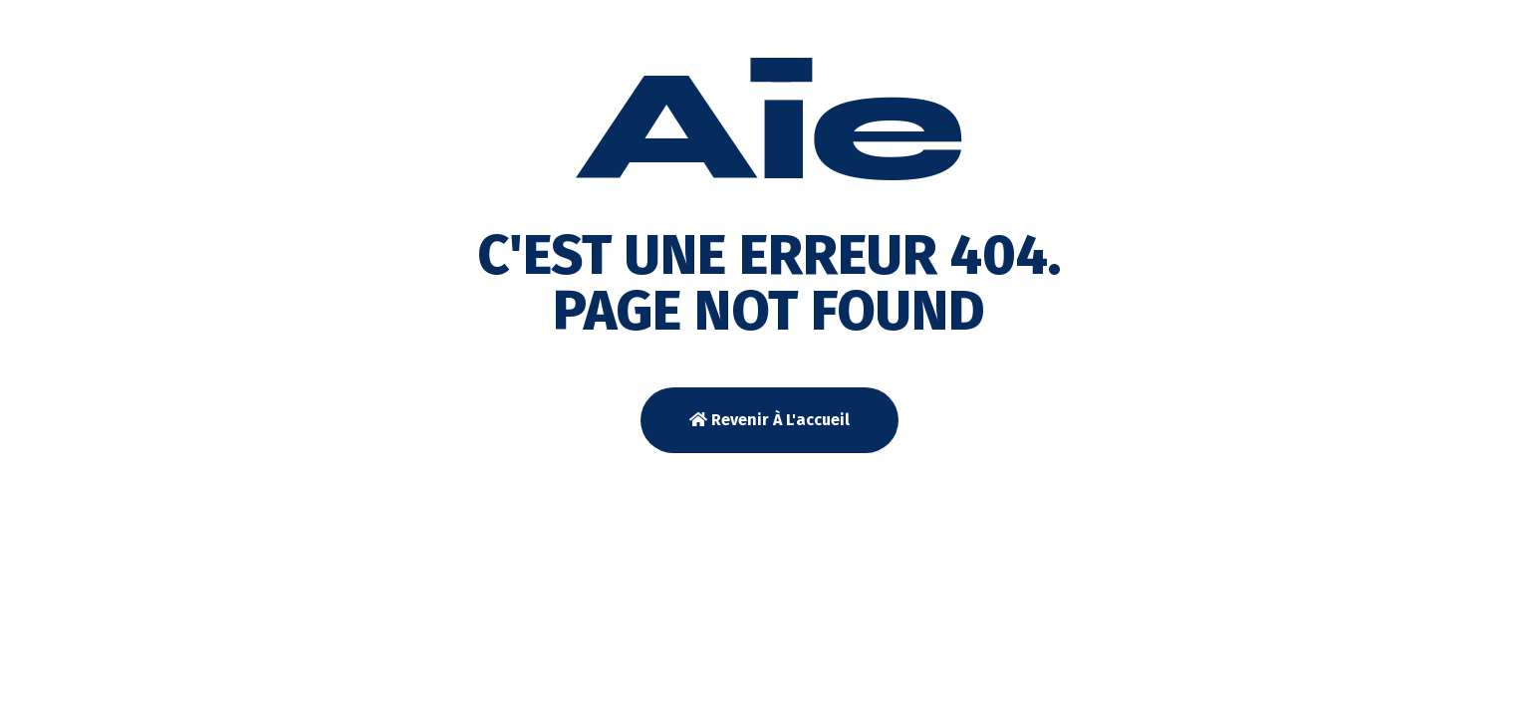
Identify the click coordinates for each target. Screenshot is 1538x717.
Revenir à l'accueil (769, 419)
